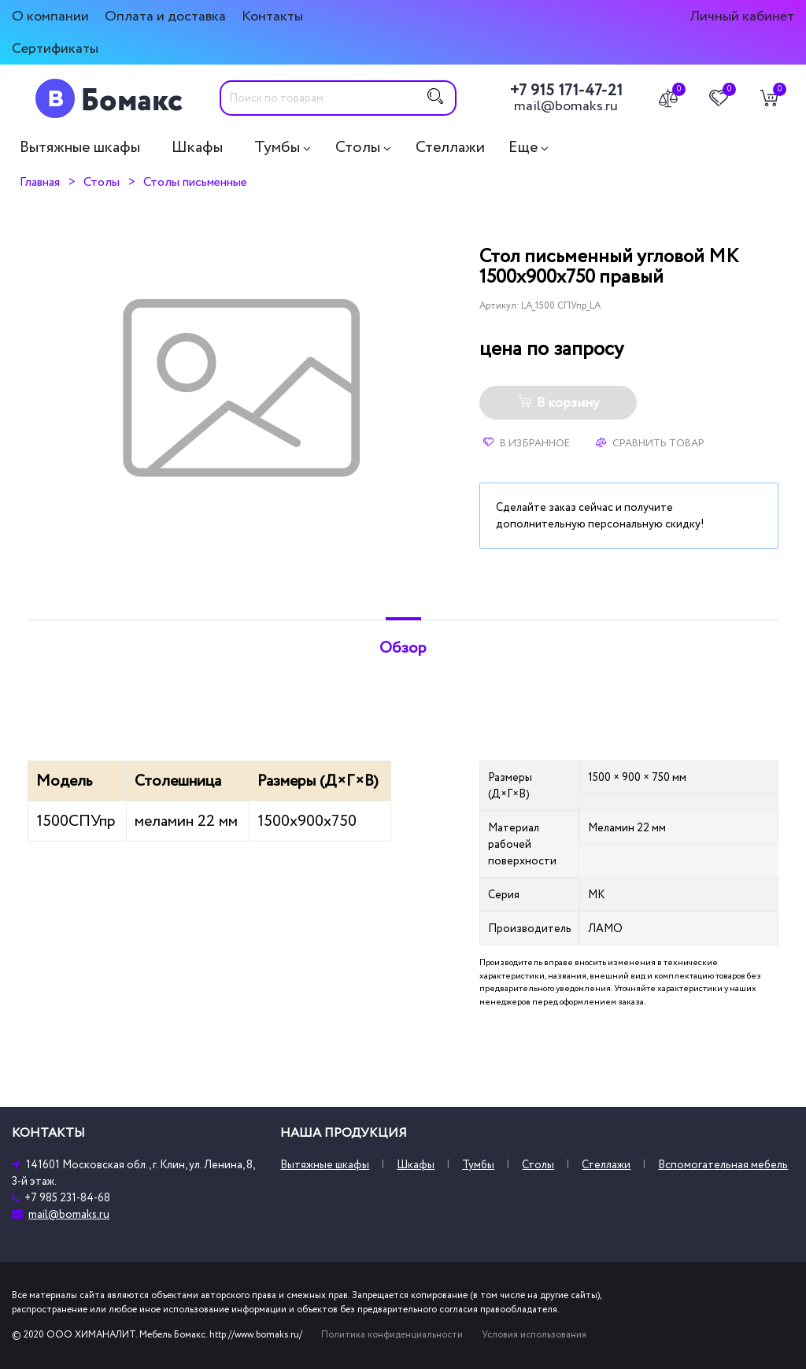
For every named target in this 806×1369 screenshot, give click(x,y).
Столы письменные (195, 182)
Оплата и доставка (165, 16)
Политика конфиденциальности (392, 1334)
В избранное (526, 443)
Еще (523, 147)
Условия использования (534, 1334)
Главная (40, 182)
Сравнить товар (650, 443)
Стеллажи (450, 147)
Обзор (403, 648)
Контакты (272, 16)
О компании (50, 16)
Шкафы (197, 147)
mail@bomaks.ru (566, 106)
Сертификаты (55, 48)
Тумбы (277, 147)
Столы (357, 147)
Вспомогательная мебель (723, 1164)
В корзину (558, 403)
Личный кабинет (742, 16)
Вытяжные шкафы (80, 147)
